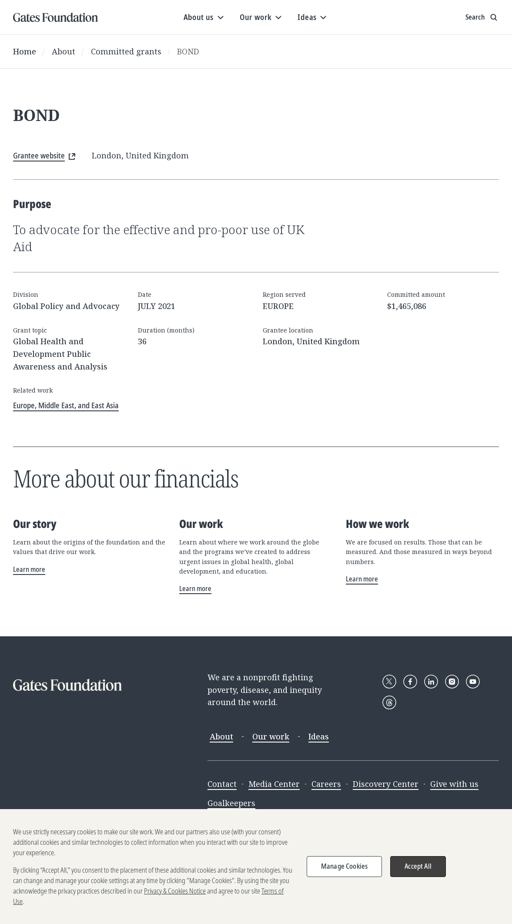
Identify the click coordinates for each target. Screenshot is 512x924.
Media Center (274, 784)
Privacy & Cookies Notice (175, 899)
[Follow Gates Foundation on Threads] (389, 702)
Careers (326, 784)
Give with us (454, 784)
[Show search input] (482, 17)
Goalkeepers (231, 803)
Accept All (418, 875)
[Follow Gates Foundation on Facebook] (410, 681)
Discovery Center (385, 784)
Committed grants (126, 51)
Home (24, 51)
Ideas (318, 736)
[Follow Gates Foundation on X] (389, 681)
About (63, 51)
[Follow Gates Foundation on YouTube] (473, 681)
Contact (222, 784)
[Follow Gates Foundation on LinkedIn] (431, 681)
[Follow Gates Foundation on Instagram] (452, 681)
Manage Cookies (344, 875)
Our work (270, 736)
